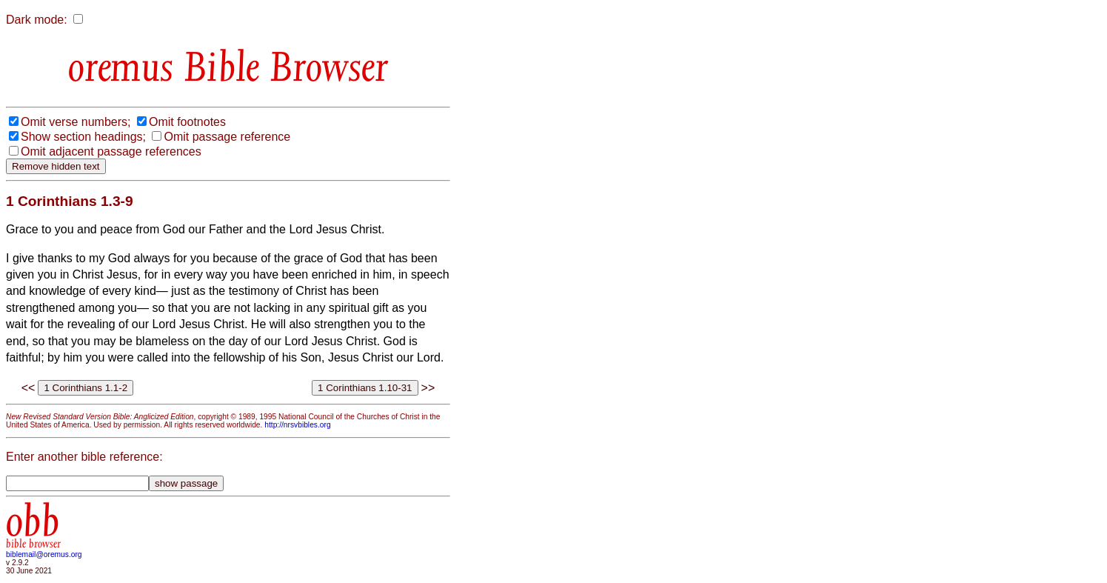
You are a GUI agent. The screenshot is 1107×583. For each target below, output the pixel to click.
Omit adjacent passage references (111, 151)
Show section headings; (83, 136)
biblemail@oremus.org (44, 554)
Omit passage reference (227, 136)
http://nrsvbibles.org (297, 425)
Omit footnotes (187, 122)
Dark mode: (36, 19)
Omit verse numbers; (75, 122)
